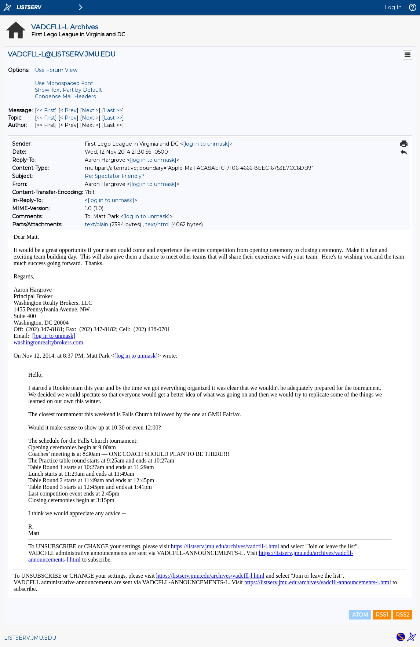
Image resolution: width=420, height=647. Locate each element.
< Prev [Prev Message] (68, 110)
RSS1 (382, 614)
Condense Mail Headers (65, 96)
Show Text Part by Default (68, 90)
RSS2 (402, 614)
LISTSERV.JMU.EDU (30, 638)
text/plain (96, 224)
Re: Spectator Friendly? (115, 176)
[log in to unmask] (206, 143)
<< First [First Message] (46, 110)
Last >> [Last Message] (113, 110)
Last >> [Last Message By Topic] (113, 117)
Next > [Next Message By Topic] (90, 117)
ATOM (360, 614)
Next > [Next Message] (90, 110)
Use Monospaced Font (64, 83)
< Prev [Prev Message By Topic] (68, 117)
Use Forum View (56, 70)
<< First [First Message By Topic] (46, 117)
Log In (393, 7)
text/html (157, 224)
